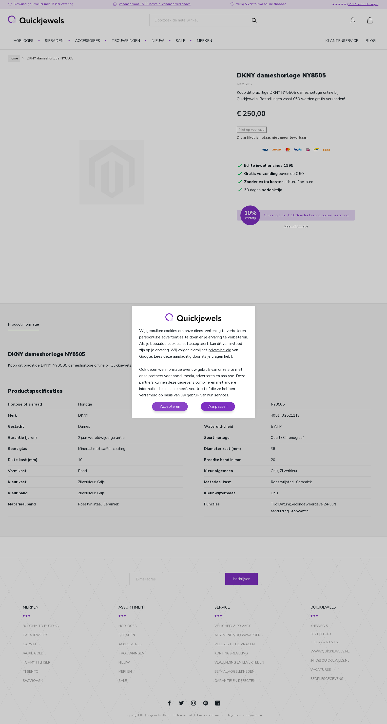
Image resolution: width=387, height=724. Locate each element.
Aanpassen (218, 406)
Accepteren (170, 406)
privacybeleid (220, 350)
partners (146, 382)
